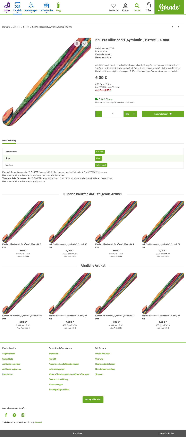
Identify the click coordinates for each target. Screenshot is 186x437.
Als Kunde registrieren (11, 369)
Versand (115, 87)
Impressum (53, 354)
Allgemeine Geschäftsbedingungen (64, 364)
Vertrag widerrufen (93, 399)
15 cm (98, 158)
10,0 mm (99, 152)
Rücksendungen (56, 385)
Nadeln (108, 54)
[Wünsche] (114, 7)
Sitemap (98, 374)
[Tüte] (148, 7)
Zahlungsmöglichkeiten (59, 390)
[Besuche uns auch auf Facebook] (6, 415)
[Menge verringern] (98, 114)
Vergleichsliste (8, 354)
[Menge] (113, 114)
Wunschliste (7, 359)
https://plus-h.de (37, 181)
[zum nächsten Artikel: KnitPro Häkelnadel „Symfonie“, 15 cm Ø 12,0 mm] (178, 27)
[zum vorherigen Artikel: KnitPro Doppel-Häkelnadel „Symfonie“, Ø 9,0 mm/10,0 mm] (173, 27)
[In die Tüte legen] (4, 36)
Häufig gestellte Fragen (105, 364)
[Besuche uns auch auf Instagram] (22, 415)
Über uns (99, 359)
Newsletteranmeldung (105, 369)
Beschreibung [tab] (9, 141)
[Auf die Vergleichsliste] (77, 43)
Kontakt (52, 359)
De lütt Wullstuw (102, 354)
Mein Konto (7, 374)
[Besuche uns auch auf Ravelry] (14, 415)
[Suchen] (137, 7)
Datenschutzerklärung (58, 379)
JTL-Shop (171, 433)
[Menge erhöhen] (134, 114)
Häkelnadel (101, 165)
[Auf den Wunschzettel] (84, 43)
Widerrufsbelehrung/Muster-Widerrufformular (69, 374)
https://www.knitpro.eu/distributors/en (47, 175)
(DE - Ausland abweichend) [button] (124, 102)
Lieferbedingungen (57, 369)
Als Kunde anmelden (11, 364)
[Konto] (125, 7)
